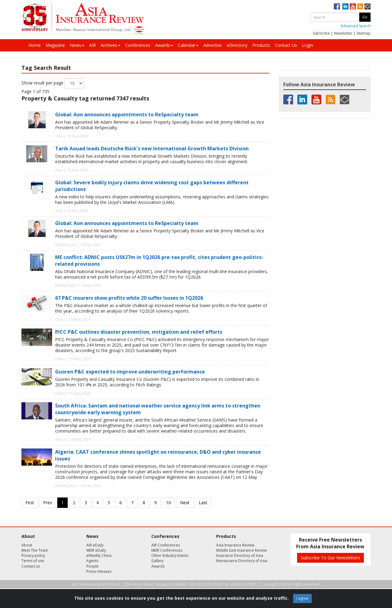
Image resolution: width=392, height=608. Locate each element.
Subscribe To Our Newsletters (330, 558)
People (92, 566)
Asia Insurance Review (235, 545)
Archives (110, 45)
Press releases (98, 571)
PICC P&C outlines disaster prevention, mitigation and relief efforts (138, 331)
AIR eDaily (95, 545)
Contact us (30, 566)
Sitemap (363, 33)
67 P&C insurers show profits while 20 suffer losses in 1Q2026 (129, 298)
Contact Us (286, 45)
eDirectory (237, 45)
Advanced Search (356, 25)
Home (34, 45)
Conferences (137, 45)
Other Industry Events (169, 555)
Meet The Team (34, 550)
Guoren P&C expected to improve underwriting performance (130, 371)
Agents (92, 560)
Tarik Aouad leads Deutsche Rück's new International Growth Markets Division (152, 148)
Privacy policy (33, 555)
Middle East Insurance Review (241, 550)
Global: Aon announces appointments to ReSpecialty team (126, 114)
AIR (92, 45)
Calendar (188, 45)
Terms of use (32, 560)
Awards (164, 45)
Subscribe (321, 33)
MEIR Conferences (166, 550)
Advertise (212, 45)
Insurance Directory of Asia (239, 555)
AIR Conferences (165, 545)
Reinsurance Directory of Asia (241, 560)
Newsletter (343, 33)
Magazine (55, 45)
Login (307, 45)
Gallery (157, 560)
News (77, 45)
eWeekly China (98, 555)
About (26, 545)
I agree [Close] (302, 598)
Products (261, 45)
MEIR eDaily (96, 550)
